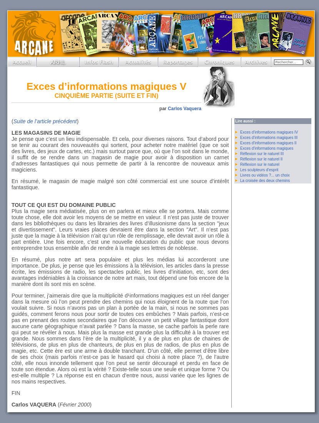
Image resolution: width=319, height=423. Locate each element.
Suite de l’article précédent (45, 121)
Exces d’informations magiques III (269, 137)
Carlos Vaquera (184, 108)
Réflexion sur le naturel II (261, 159)
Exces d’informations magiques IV (269, 132)
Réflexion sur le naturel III (262, 154)
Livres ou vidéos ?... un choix (265, 175)
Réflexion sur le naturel (259, 164)
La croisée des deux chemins (265, 180)
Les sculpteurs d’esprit (259, 170)
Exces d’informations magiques (266, 148)
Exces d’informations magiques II (268, 143)
